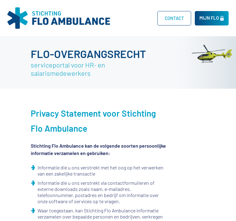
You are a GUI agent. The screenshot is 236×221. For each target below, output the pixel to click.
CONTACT (174, 18)
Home (140, 18)
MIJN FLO (209, 18)
